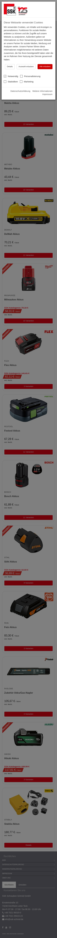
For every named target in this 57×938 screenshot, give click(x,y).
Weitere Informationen (42, 91)
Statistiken (11, 81)
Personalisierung (30, 76)
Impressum (47, 94)
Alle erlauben (45, 66)
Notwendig (11, 76)
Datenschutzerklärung (20, 91)
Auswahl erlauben (26, 66)
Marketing (26, 81)
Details (10, 66)
